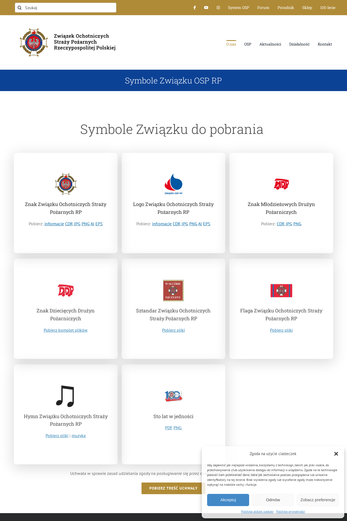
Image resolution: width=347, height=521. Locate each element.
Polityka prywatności (290, 511)
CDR (69, 224)
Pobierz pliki (173, 331)
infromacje (162, 224)
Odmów (273, 499)
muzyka (79, 437)
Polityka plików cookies (257, 511)
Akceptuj (228, 499)
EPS (99, 224)
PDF (168, 430)
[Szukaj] (65, 7)
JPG (77, 224)
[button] (336, 453)
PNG (86, 224)
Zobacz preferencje (317, 499)
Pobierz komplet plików (66, 332)
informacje (54, 224)
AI (92, 224)
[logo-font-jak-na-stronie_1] (65, 25)
